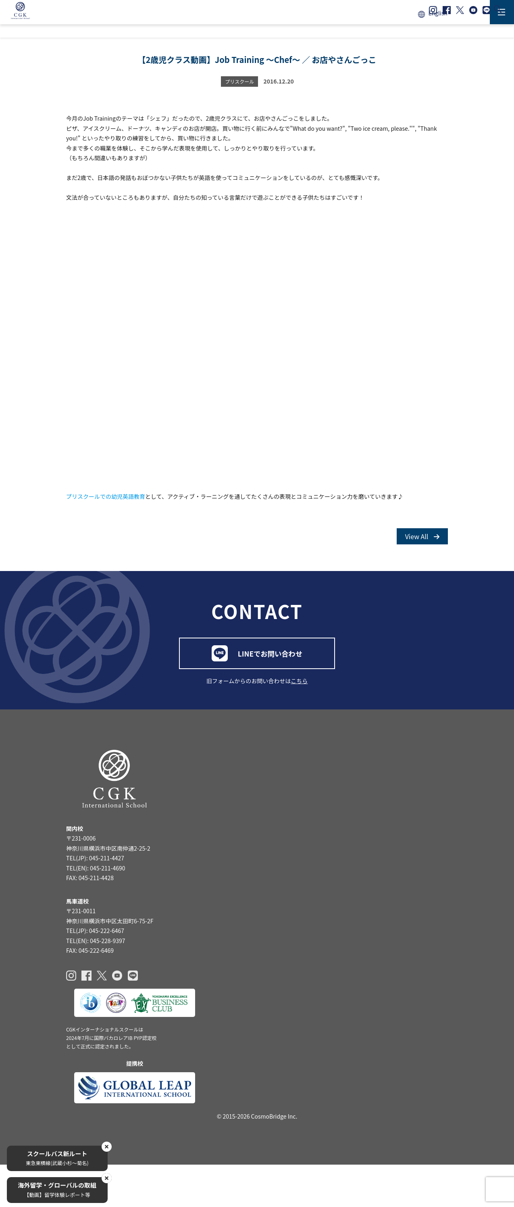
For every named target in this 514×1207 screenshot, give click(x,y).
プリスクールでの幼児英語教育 (105, 513)
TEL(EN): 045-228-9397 (95, 993)
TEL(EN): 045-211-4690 (95, 917)
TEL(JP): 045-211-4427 (95, 908)
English (437, 13)
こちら (299, 722)
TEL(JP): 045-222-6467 (95, 983)
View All (422, 558)
